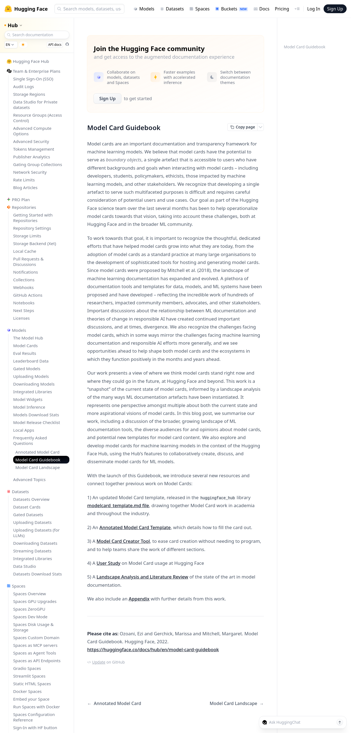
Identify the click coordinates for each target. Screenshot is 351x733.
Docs (261, 9)
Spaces (199, 9)
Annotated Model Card (114, 703)
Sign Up (335, 9)
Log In (313, 9)
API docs (54, 44)
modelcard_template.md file (118, 505)
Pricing (282, 9)
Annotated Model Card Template (135, 527)
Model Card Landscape (237, 703)
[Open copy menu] (260, 127)
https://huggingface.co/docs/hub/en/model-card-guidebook (153, 649)
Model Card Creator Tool (123, 541)
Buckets (231, 9)
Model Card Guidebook (304, 46)
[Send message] (339, 722)
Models (143, 9)
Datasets (172, 9)
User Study (108, 563)
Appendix (139, 599)
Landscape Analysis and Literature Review (142, 577)
